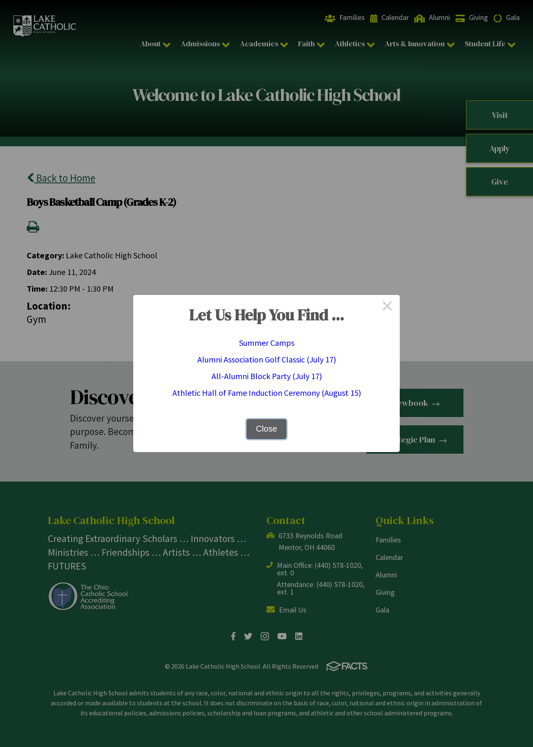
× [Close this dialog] (387, 307)
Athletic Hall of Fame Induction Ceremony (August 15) (266, 392)
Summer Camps (266, 342)
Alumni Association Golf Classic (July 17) (266, 359)
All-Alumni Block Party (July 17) (267, 376)
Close (266, 428)
